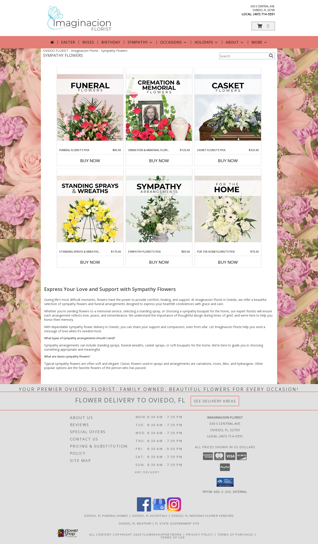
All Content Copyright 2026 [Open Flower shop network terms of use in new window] (115, 534)
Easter (68, 42)
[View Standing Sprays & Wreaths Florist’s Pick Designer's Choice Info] (90, 209)
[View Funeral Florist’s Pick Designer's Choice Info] (90, 107)
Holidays (206, 42)
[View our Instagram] (174, 510)
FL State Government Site (177, 523)
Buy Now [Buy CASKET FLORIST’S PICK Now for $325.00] (228, 160)
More (260, 42)
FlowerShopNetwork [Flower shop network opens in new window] (162, 534)
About (235, 42)
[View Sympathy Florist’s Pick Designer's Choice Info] (159, 209)
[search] (271, 55)
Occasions (173, 42)
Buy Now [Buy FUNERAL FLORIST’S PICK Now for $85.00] (90, 160)
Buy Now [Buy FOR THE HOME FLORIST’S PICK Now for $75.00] (228, 262)
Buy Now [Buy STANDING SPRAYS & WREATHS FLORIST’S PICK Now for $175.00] (90, 262)
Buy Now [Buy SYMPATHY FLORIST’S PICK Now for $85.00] (159, 262)
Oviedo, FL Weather (135, 523)
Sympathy (140, 42)
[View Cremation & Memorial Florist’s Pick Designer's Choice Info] (159, 107)
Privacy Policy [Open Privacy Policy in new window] (199, 534)
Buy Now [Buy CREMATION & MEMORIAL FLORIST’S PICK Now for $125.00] (159, 160)
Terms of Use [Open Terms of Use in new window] (173, 537)
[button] (263, 26)
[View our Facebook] (144, 510)
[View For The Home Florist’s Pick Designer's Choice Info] (228, 209)
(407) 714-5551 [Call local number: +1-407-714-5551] (264, 14)
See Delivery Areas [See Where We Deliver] (215, 401)
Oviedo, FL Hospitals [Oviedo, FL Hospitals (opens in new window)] (150, 515)
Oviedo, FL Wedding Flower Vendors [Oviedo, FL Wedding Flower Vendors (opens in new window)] (202, 515)
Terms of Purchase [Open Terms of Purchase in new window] (235, 534)
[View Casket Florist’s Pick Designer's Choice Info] (228, 107)
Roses (88, 42)
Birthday (110, 42)
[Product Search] (243, 56)
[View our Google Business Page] (159, 510)
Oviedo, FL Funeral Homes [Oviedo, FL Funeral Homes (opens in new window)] (106, 515)
